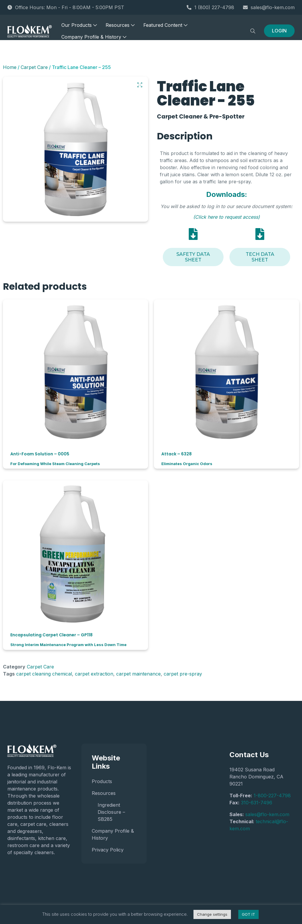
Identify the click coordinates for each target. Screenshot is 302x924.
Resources (120, 26)
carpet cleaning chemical (44, 674)
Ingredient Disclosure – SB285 (111, 812)
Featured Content (165, 26)
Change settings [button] (212, 914)
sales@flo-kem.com (269, 7)
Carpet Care (34, 67)
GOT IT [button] (248, 914)
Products (102, 781)
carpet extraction (94, 674)
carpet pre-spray (183, 674)
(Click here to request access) (226, 217)
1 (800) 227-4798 (210, 7)
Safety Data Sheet (193, 257)
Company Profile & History (93, 38)
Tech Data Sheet (260, 257)
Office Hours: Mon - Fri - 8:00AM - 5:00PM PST (65, 7)
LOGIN (279, 32)
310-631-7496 (256, 803)
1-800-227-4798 (272, 795)
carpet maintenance (138, 674)
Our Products (79, 26)
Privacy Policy (108, 850)
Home (10, 67)
